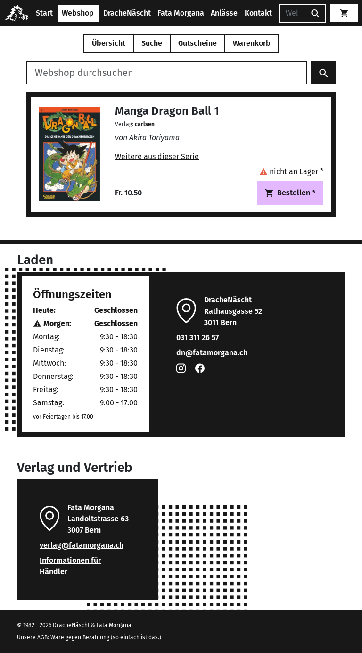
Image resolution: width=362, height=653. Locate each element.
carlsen (145, 124)
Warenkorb (252, 43)
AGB (42, 637)
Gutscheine (197, 43)
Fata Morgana (180, 12)
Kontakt (258, 12)
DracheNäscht (127, 12)
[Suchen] (292, 13)
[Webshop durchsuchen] (166, 72)
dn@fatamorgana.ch (211, 352)
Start (44, 12)
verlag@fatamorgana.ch (81, 545)
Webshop (78, 12)
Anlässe (224, 12)
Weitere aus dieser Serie (157, 156)
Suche (151, 43)
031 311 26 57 (197, 337)
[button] (291, 171)
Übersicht (108, 43)
